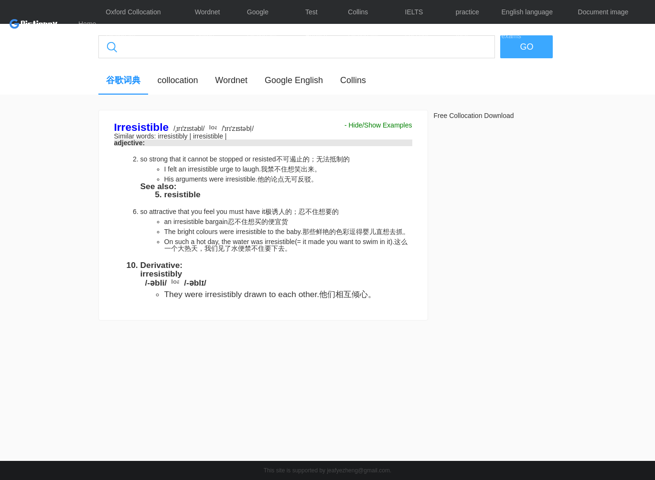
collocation (177, 80)
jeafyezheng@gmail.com (358, 470)
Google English (294, 80)
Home (87, 24)
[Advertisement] (53, 255)
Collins (353, 80)
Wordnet (231, 80)
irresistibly (173, 136)
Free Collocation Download (474, 115)
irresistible (209, 136)
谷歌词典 (123, 80)
